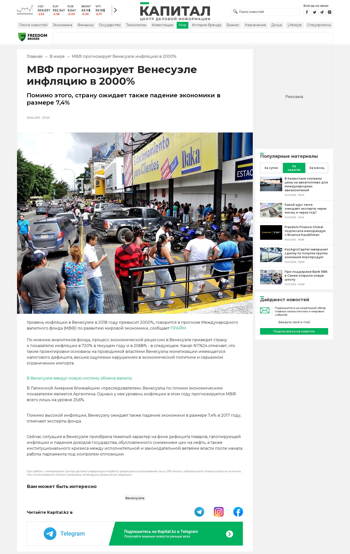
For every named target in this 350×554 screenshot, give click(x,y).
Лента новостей (33, 25)
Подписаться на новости (294, 331)
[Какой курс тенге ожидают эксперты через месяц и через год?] (271, 216)
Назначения (255, 25)
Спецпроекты (319, 25)
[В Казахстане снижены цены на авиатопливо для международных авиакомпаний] (271, 190)
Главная (35, 56)
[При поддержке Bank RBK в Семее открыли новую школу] (271, 283)
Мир (182, 25)
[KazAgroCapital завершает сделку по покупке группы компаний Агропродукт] (271, 260)
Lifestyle (295, 25)
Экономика (62, 25)
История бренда (206, 25)
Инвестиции (162, 25)
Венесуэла (134, 498)
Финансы (86, 25)
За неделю (294, 168)
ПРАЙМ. (178, 328)
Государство (110, 25)
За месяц (316, 168)
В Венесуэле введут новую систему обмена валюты (79, 378)
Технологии (136, 25)
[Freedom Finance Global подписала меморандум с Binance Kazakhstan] (271, 238)
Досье (276, 25)
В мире (57, 56)
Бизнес (233, 25)
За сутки (271, 168)
